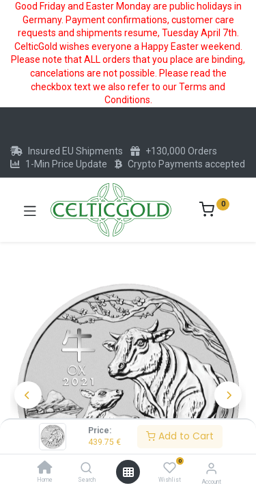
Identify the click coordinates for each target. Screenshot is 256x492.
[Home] (45, 468)
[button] (28, 395)
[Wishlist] (170, 468)
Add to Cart (180, 436)
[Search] (86, 468)
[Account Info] (211, 468)
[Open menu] (128, 472)
